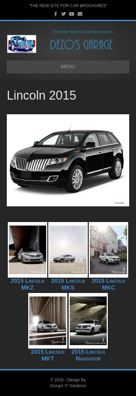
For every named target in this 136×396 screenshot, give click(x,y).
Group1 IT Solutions (68, 385)
